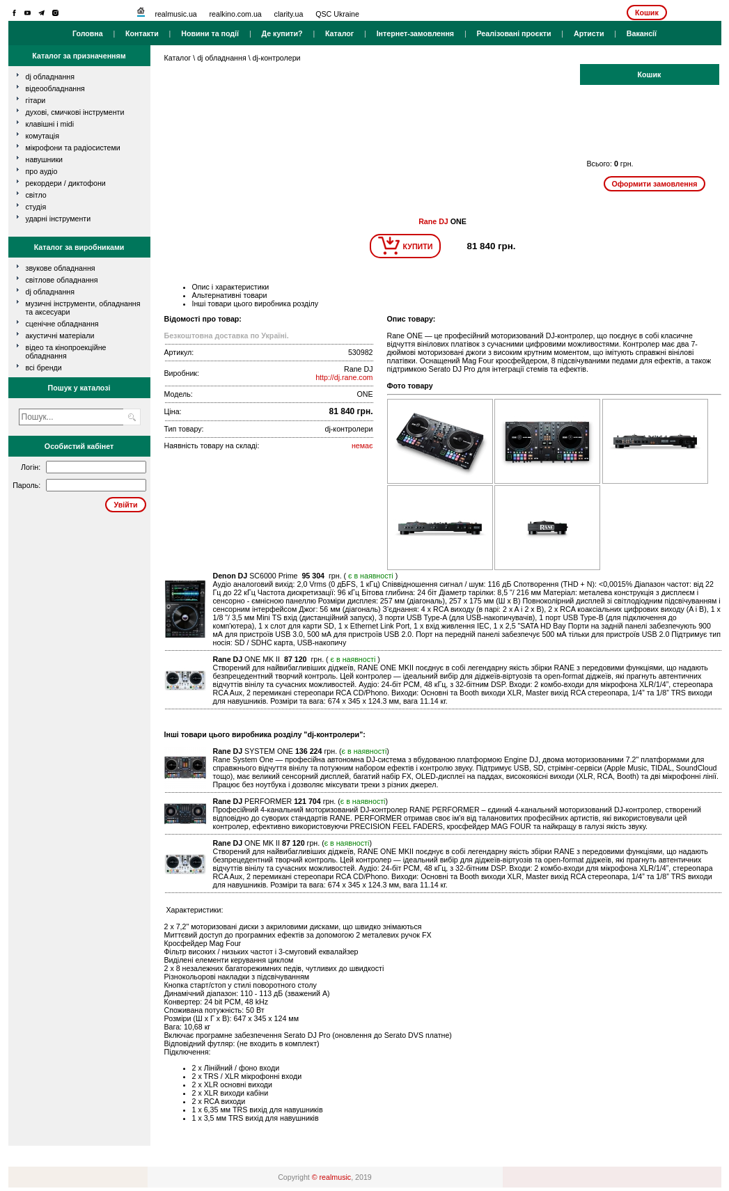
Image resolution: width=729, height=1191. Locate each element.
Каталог (339, 33)
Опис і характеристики (230, 287)
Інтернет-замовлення (415, 33)
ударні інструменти (58, 218)
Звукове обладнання (60, 268)
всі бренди (44, 367)
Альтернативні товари (229, 295)
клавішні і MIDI (50, 124)
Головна (87, 33)
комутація (42, 136)
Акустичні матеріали (60, 335)
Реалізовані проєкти (513, 33)
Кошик (647, 12)
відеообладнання (55, 88)
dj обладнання (50, 76)
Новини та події (210, 33)
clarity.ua (289, 14)
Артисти (589, 33)
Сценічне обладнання (62, 324)
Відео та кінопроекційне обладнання (66, 351)
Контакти (142, 33)
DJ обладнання (50, 291)
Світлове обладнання (62, 280)
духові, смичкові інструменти (75, 112)
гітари (36, 100)
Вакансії (642, 33)
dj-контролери (277, 58)
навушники (44, 159)
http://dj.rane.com (344, 377)
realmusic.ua (175, 14)
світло (36, 195)
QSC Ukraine (337, 14)
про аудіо (42, 171)
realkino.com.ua (236, 14)
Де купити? (281, 33)
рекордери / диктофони (66, 183)
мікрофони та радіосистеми (73, 147)
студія (36, 207)
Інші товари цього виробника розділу (255, 303)
